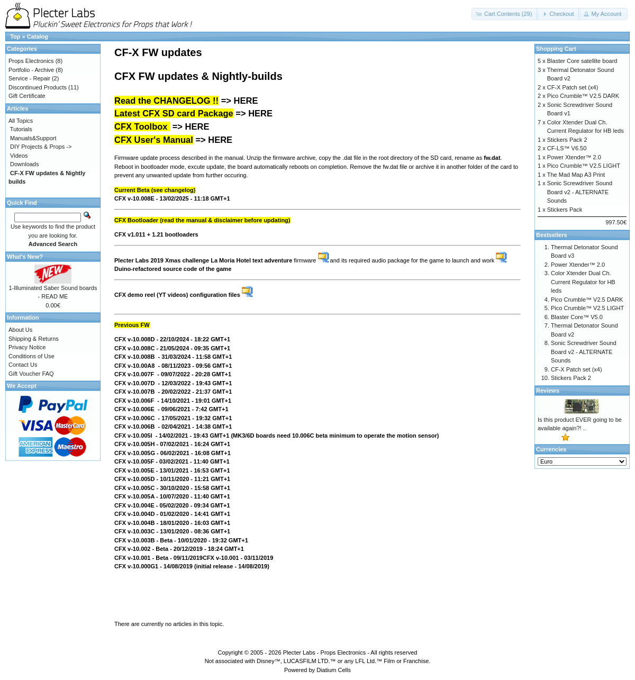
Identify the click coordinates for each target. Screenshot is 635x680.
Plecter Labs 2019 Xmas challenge (161, 260)
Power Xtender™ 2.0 (574, 157)
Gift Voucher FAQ (31, 373)
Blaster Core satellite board (582, 61)
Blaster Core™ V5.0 (577, 317)
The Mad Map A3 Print (576, 174)
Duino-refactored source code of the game (172, 269)
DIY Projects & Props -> (40, 146)
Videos (19, 155)
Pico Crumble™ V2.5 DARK (583, 96)
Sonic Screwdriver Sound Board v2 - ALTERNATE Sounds (580, 192)
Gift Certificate (27, 96)
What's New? (25, 256)
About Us (20, 330)
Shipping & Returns (33, 339)
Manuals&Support (33, 138)
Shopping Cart (556, 49)
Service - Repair (29, 78)
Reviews (547, 390)
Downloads (24, 164)
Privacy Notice (27, 347)
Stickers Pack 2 (567, 140)
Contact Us (22, 364)
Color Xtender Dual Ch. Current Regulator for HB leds (583, 282)
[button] (505, 14)
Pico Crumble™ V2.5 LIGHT (583, 165)
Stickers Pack (565, 209)
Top (15, 36)
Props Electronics (31, 61)
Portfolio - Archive (31, 70)
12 (185, 549)
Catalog (37, 36)
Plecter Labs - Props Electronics (324, 652)
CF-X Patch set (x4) (572, 87)
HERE (246, 100)
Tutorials (21, 129)
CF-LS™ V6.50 (567, 148)
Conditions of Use (31, 356)
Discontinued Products (37, 87)
